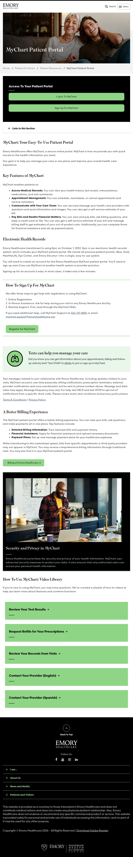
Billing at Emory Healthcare (23, 462)
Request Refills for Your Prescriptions (36, 631)
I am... (13, 769)
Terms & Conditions (14, 399)
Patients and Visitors (22, 794)
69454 (68, 363)
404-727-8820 (79, 312)
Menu (125, 6)
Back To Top (66, 734)
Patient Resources (51, 68)
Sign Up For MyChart (66, 107)
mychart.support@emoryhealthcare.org (30, 316)
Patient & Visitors (25, 68)
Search (112, 6)
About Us (15, 777)
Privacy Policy (37, 399)
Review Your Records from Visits (33, 653)
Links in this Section (23, 128)
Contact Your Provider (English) (32, 675)
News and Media (20, 786)
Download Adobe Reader (92, 830)
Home (6, 68)
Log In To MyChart (66, 96)
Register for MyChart (22, 329)
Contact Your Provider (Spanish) (33, 697)
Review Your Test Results (27, 609)
